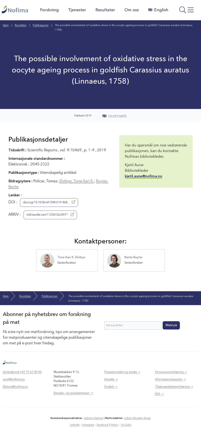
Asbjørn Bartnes (93, 418)
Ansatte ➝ (111, 379)
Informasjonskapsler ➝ (170, 379)
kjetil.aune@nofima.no (143, 176)
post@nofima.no (14, 379)
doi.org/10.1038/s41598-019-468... (49, 202)
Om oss (131, 10)
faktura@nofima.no (15, 386)
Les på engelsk (114, 115)
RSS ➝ (159, 394)
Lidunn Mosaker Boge (137, 418)
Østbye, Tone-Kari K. (76, 181)
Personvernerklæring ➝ (171, 372)
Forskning (49, 10)
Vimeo (114, 425)
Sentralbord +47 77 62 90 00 (22, 372)
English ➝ (110, 386)
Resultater (105, 10)
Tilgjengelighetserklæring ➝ (174, 386)
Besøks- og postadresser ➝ (73, 393)
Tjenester (77, 10)
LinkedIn (75, 425)
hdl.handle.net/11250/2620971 (50, 214)
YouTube (126, 425)
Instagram (88, 425)
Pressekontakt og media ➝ (122, 372)
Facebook (103, 425)
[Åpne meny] (185, 11)
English (158, 10)
